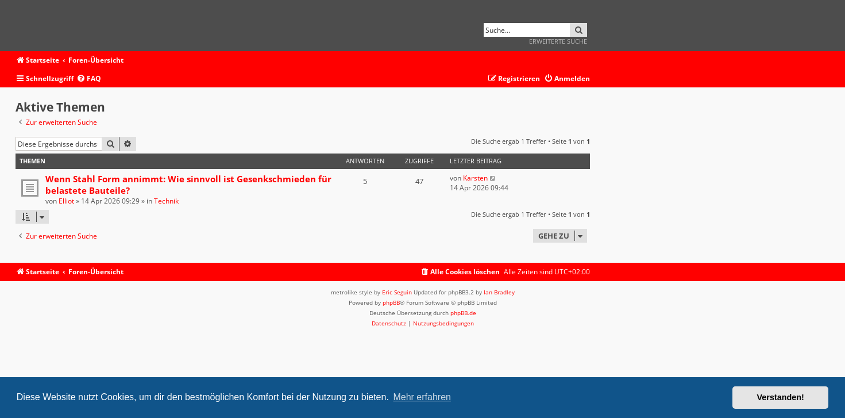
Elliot (66, 201)
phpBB (391, 302)
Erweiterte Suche (558, 41)
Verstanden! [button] (780, 397)
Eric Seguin (397, 292)
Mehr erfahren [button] (422, 397)
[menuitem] (88, 79)
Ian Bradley (499, 292)
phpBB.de (463, 313)
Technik (166, 201)
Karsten (475, 178)
